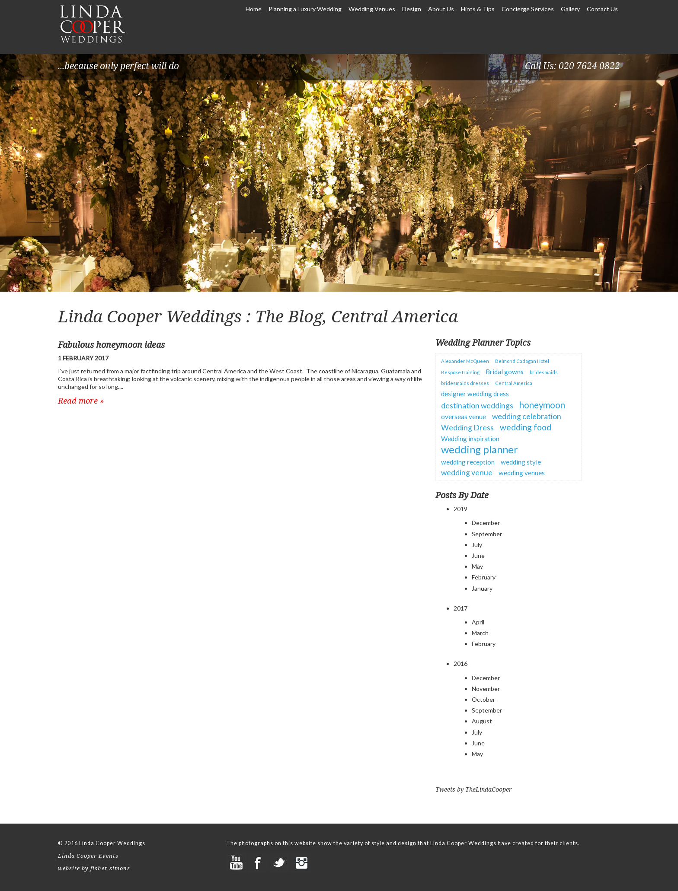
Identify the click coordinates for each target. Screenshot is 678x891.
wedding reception (468, 462)
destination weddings (477, 405)
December (486, 522)
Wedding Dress (467, 427)
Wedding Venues (372, 9)
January (482, 588)
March (480, 632)
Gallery (571, 9)
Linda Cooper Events (88, 855)
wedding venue (467, 472)
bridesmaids (544, 372)
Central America (513, 383)
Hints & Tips (478, 9)
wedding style (521, 462)
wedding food (525, 427)
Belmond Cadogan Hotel (522, 361)
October (483, 699)
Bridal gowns (505, 371)
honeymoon (542, 405)
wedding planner (479, 449)
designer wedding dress (475, 394)
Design (411, 9)
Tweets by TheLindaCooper (473, 789)
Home (254, 9)
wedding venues (522, 473)
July (477, 544)
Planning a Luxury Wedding (305, 9)
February (484, 577)
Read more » (81, 400)
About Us (441, 9)
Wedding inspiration (470, 438)
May (477, 566)
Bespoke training (460, 372)
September (487, 534)
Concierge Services (528, 9)
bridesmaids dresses (465, 383)
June (478, 555)
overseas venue (463, 416)
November (486, 688)
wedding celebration (526, 416)
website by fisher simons (94, 868)
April (478, 622)
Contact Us (602, 9)
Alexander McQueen (465, 361)
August (482, 721)
